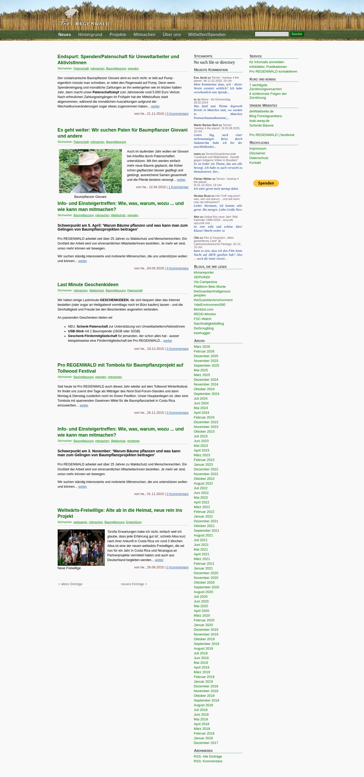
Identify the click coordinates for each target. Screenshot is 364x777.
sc (195, 99)
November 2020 (206, 578)
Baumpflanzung (116, 68)
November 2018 (206, 691)
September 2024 (206, 394)
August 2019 (203, 648)
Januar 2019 (203, 681)
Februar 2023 (204, 460)
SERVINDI (202, 277)
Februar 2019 (204, 677)
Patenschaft (81, 68)
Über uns (172, 34)
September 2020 (206, 587)
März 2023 (202, 455)
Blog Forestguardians (265, 116)
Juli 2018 (201, 710)
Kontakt (255, 163)
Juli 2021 (201, 540)
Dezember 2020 (206, 573)
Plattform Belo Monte (210, 287)
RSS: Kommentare (208, 761)
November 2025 (206, 361)
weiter (155, 106)
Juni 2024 (201, 403)
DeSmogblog (204, 328)
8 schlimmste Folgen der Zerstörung (268, 96)
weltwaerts (80, 522)
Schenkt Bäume (261, 125)
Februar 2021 (204, 564)
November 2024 (206, 384)
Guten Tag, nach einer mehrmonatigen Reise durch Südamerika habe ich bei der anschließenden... (218, 141)
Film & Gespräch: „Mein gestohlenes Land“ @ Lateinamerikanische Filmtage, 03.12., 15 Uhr (218, 242)
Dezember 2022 (206, 469)
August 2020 (203, 592)
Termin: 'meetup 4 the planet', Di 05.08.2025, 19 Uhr (217, 128)
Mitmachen (144, 34)
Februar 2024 (204, 417)
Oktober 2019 (204, 639)
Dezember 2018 (206, 686)
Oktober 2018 (204, 696)
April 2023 (201, 450)
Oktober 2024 (204, 389)
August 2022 (203, 483)
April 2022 (201, 502)
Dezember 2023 (206, 422)
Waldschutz (118, 215)
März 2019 (202, 672)
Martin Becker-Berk (206, 125)
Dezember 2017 (206, 743)
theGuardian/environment (213, 300)
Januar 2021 (203, 568)
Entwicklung (134, 522)
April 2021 (201, 554)
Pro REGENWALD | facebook (272, 135)
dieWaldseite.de (261, 111)
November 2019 (206, 634)
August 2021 (203, 535)
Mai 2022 (201, 497)
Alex (196, 216)
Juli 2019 (201, 653)
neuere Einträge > (134, 584)
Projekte (118, 34)
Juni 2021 (201, 545)
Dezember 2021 (206, 521)
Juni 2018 (201, 714)
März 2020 (202, 615)
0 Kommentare (178, 114)
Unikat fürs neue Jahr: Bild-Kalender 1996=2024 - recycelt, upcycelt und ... (216, 220)
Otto (196, 237)
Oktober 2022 (204, 479)
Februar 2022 (204, 512)
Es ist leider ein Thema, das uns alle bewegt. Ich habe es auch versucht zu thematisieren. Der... (218, 167)
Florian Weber (203, 178)
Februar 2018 (204, 733)
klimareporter (204, 272)
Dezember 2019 (206, 630)
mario (197, 153)
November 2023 (206, 427)
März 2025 (202, 375)
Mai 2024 (201, 408)
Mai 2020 (201, 606)
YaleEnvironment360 (210, 305)
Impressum (258, 148)
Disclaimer (257, 153)
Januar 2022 (203, 516)
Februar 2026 (204, 351)
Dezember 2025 (206, 356)
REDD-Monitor (205, 314)
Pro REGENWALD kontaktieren (273, 71)
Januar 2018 (203, 738)
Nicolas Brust (202, 195)
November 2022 (206, 474)
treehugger (202, 333)
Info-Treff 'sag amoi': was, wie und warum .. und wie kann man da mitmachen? (217, 199)
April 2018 (201, 724)
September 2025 (206, 365)
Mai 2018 (201, 719)
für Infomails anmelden (266, 62)
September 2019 (206, 644)
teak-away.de (259, 121)
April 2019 (201, 667)
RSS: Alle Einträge (208, 756)
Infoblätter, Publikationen (268, 67)
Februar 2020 (204, 620)
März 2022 (202, 507)
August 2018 (203, 705)
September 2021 (206, 531)
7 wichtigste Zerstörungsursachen (265, 87)
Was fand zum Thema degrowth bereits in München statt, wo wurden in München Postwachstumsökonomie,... (218, 112)
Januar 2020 (203, 625)
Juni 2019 (201, 658)
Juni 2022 (201, 493)
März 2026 (202, 347)
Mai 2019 (201, 663)
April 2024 (201, 413)
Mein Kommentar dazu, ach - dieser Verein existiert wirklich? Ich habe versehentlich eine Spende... (218, 88)
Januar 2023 (203, 464)
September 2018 (206, 700)
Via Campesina (205, 282)
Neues (64, 34)
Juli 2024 (201, 398)
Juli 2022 (201, 488)
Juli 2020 (201, 597)
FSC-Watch (202, 319)
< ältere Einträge (70, 584)
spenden (133, 68)
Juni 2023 (201, 441)
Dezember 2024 (206, 380)
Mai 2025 (201, 370)
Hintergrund (90, 34)
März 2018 (202, 729)
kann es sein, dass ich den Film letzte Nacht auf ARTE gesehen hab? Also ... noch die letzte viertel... (218, 254)
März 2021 (202, 559)
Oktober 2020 (204, 582)
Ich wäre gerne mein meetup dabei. (216, 189)
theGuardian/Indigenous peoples (212, 293)
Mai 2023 (201, 446)
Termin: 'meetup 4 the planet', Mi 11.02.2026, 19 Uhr (216, 79)
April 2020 (201, 611)
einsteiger (133, 440)
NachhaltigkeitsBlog (209, 323)
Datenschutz (259, 158)
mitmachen (97, 68)
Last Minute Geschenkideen (88, 284)
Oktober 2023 (204, 431)
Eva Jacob (200, 77)
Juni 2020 (201, 601)
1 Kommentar (179, 187)
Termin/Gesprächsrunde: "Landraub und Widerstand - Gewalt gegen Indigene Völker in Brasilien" (216, 157)
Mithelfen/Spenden (206, 34)
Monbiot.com (204, 309)
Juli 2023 (201, 436)
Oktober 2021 (204, 526)
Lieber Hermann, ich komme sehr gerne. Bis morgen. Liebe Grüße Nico (218, 207)
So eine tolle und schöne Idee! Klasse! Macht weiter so (218, 228)
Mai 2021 (201, 549)
